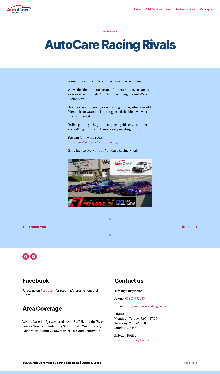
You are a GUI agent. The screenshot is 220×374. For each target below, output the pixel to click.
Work (169, 10)
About (193, 10)
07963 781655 (135, 302)
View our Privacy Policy (131, 343)
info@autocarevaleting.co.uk (145, 309)
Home (137, 10)
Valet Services (153, 10)
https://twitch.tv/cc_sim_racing (96, 145)
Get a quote (207, 10)
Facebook (48, 293)
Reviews (181, 10)
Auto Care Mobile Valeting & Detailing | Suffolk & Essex (66, 365)
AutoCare (110, 34)
